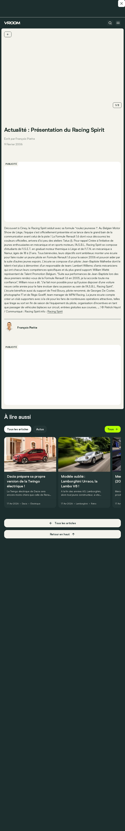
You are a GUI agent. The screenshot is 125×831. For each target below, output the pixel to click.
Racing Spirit (55, 311)
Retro (93, 504)
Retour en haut (62, 534)
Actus (40, 429)
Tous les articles (17, 429)
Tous (112, 429)
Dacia (24, 504)
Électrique (35, 504)
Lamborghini (82, 504)
